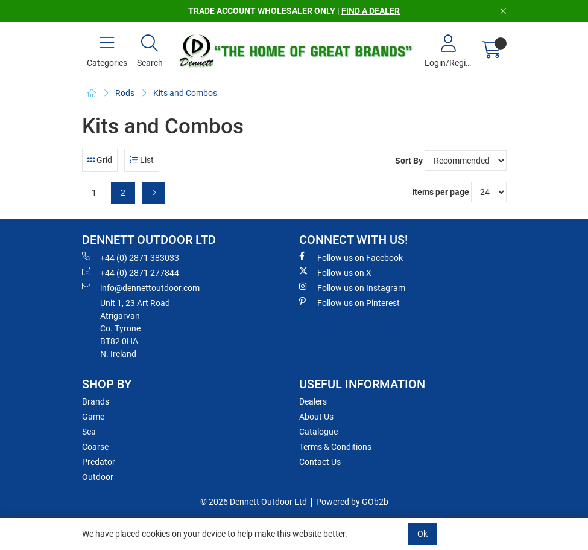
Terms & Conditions (335, 447)
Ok (422, 534)
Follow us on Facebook (351, 257)
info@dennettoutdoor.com (141, 287)
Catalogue (318, 431)
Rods (124, 93)
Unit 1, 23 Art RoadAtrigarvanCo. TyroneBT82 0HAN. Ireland (135, 328)
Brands (95, 401)
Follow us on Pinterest (349, 302)
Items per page (440, 192)
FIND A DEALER (370, 11)
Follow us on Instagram (352, 287)
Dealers (313, 401)
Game (93, 416)
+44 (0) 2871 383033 (130, 257)
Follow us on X (335, 272)
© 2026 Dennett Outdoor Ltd (253, 502)
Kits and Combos (185, 93)
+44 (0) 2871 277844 (130, 272)
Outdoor (97, 477)
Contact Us (320, 462)
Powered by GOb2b (352, 502)
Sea (89, 431)
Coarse (95, 447)
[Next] (153, 193)
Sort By (409, 160)
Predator (98, 462)
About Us (316, 416)
